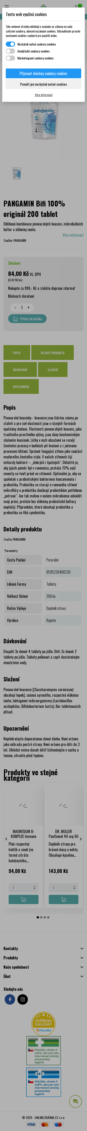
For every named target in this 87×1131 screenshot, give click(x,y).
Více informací (43, 94)
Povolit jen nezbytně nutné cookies (43, 84)
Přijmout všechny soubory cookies (43, 73)
